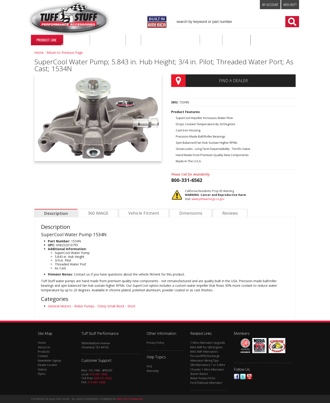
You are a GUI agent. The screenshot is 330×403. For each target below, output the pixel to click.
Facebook (236, 376)
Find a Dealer (233, 80)
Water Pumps (84, 306)
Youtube (249, 376)
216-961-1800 (98, 374)
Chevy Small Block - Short (116, 306)
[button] (236, 21)
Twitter (243, 376)
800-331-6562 (103, 378)
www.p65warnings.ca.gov (208, 199)
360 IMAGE (97, 213)
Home (39, 52)
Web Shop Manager (130, 399)
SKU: (175, 102)
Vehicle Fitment (142, 213)
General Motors (59, 306)
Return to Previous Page (65, 52)
